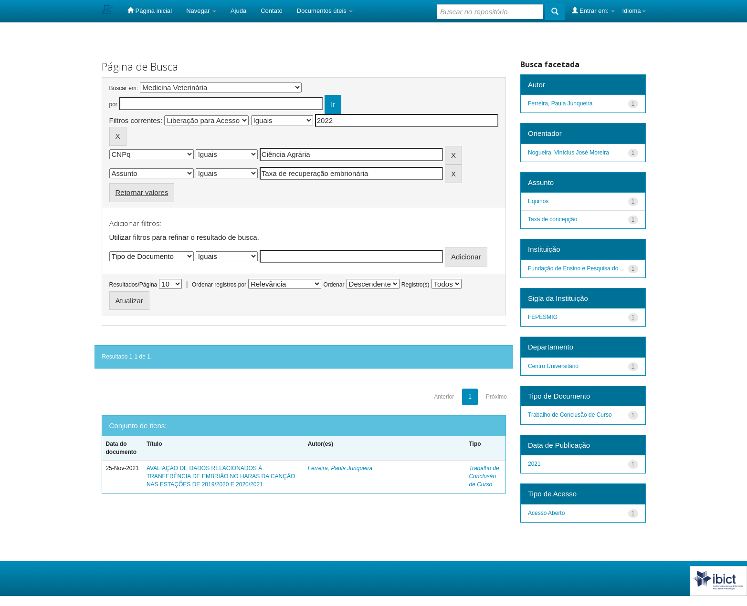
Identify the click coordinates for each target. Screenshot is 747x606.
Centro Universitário (553, 366)
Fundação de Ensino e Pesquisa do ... (576, 268)
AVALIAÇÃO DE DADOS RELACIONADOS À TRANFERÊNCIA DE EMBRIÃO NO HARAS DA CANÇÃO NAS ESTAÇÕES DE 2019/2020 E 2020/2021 (221, 476)
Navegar (201, 10)
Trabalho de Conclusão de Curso (484, 476)
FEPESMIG (543, 317)
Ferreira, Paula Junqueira (340, 468)
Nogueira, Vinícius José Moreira (568, 152)
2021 (534, 464)
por (113, 104)
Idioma (633, 10)
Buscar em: (123, 88)
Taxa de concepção (552, 219)
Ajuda (238, 10)
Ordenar (333, 284)
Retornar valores (142, 192)
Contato (272, 10)
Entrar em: (593, 10)
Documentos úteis (325, 10)
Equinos (538, 201)
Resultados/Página (133, 284)
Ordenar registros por (219, 284)
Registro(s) (415, 284)
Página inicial (149, 10)
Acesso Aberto (546, 513)
